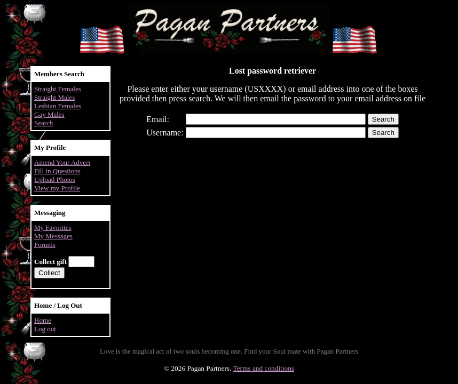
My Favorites (53, 227)
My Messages (53, 236)
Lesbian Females (57, 106)
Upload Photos (54, 179)
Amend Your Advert (62, 162)
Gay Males (49, 114)
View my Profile (57, 188)
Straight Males (54, 97)
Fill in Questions (57, 171)
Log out (45, 329)
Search (43, 123)
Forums (45, 245)
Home (42, 320)
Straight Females (57, 89)
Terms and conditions (263, 368)
